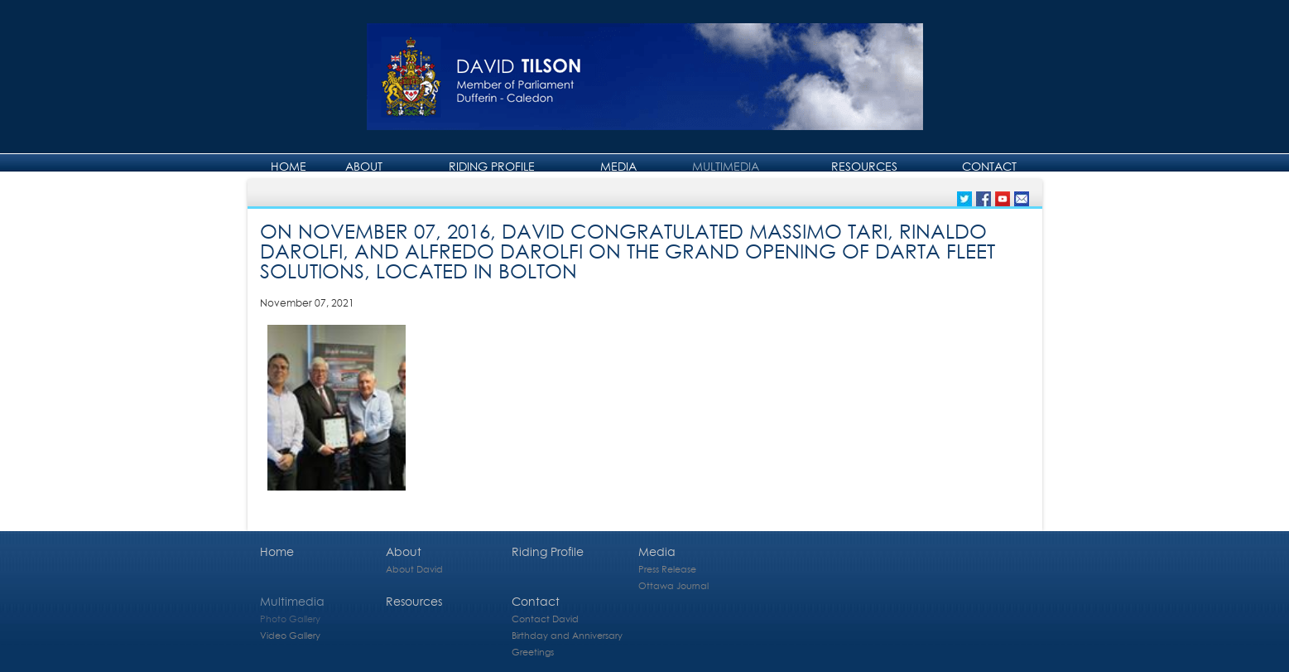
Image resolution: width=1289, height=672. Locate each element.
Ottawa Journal (673, 585)
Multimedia (725, 166)
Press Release (667, 568)
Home (288, 166)
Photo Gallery (290, 618)
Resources (864, 166)
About (363, 166)
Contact (989, 166)
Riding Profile (492, 166)
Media (618, 166)
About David (414, 568)
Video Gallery (290, 635)
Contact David (545, 618)
